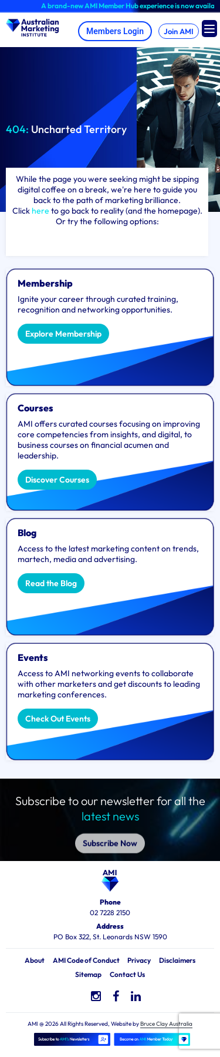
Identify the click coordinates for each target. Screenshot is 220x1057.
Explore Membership (63, 333)
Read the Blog (51, 583)
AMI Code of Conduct (86, 960)
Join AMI (179, 31)
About (35, 960)
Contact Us (127, 974)
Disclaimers (177, 960)
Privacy (139, 960)
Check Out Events (57, 718)
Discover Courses (57, 479)
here (40, 210)
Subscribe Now (110, 828)
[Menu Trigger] (209, 28)
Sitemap (88, 974)
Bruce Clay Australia (166, 1024)
